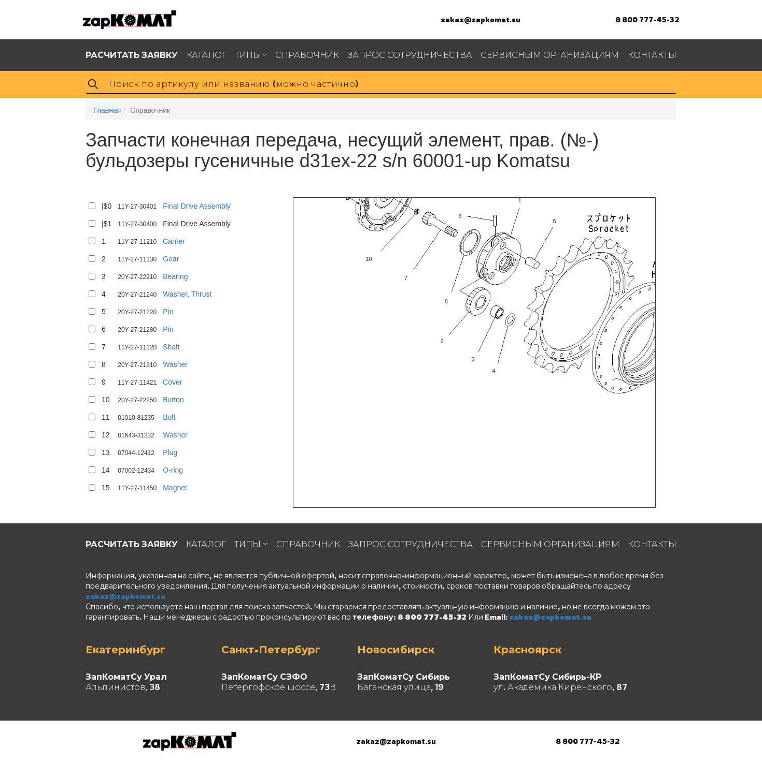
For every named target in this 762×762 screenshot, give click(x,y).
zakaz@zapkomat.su (480, 19)
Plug (170, 452)
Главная (107, 110)
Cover (172, 382)
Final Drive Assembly (197, 206)
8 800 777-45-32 (647, 19)
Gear (171, 259)
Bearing (175, 276)
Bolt (169, 417)
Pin (168, 311)
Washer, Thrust (187, 294)
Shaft (171, 347)
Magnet (175, 487)
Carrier (174, 241)
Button (173, 399)
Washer (175, 364)
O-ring (173, 470)
